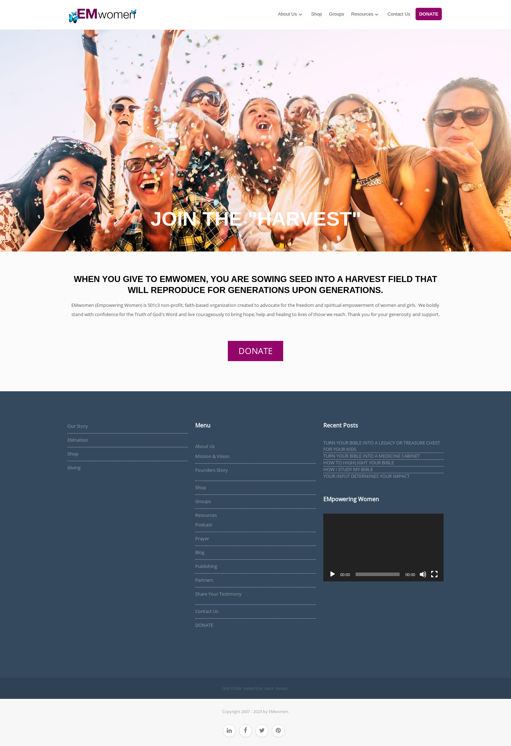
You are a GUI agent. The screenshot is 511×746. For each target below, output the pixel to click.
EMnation (77, 440)
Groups (336, 14)
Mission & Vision (212, 456)
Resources (362, 14)
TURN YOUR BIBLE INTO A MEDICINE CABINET (371, 456)
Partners (204, 580)
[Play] (332, 574)
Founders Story (211, 470)
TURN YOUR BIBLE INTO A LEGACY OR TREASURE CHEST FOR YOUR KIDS (381, 446)
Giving (74, 467)
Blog (199, 552)
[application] (383, 547)
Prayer (202, 538)
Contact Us (399, 14)
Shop (316, 14)
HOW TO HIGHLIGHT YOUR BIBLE (358, 462)
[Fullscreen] (434, 574)
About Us (287, 14)
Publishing (206, 566)
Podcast (203, 524)
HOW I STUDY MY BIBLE (348, 469)
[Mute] (423, 574)
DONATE (428, 14)
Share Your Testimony (218, 594)
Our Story (77, 426)
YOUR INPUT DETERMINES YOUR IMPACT (366, 476)
